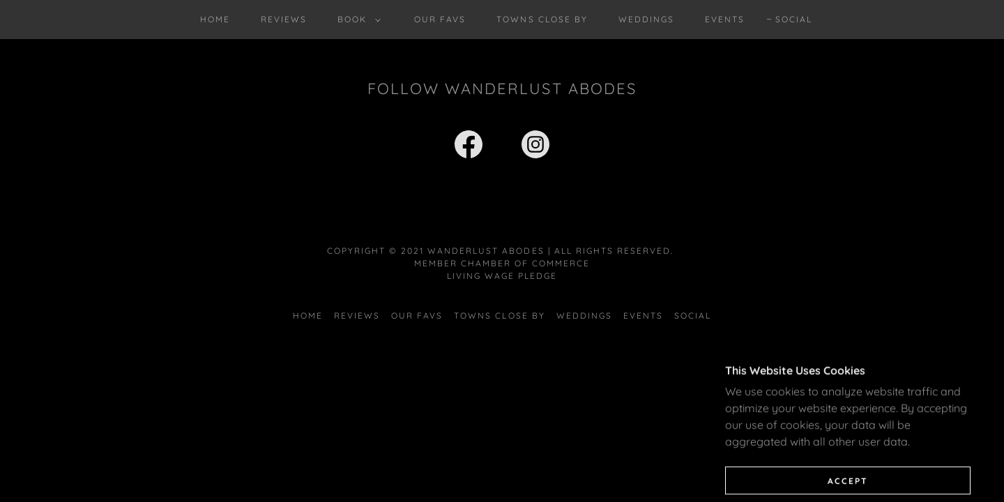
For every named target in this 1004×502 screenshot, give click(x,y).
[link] (468, 147)
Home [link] (215, 19)
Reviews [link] (284, 19)
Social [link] (793, 19)
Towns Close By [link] (541, 19)
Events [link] (725, 19)
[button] (356, 19)
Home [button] (308, 315)
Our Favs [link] (440, 19)
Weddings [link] (646, 19)
